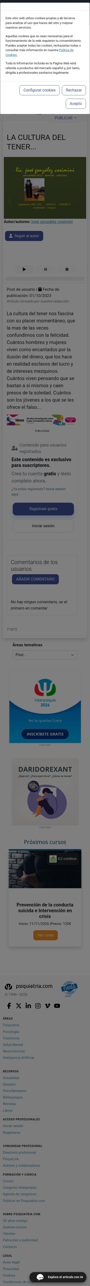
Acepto (76, 103)
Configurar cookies (40, 90)
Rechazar (74, 90)
